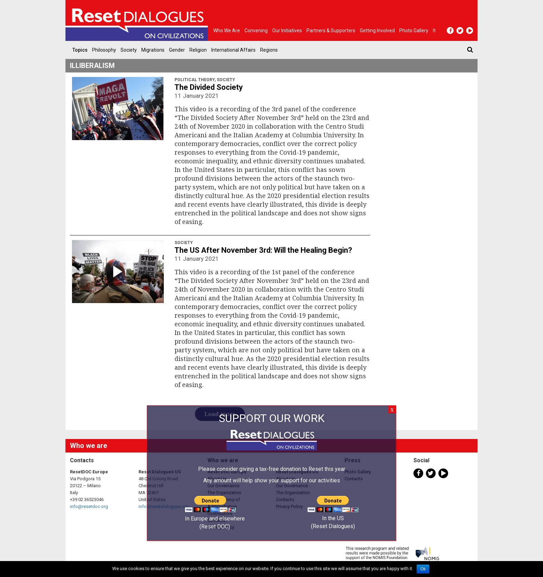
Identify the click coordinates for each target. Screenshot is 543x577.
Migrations (152, 50)
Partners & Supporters (330, 30)
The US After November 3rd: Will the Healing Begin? (263, 250)
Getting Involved (377, 30)
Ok (423, 569)
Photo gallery (413, 30)
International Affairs (233, 50)
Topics (80, 50)
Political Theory (195, 79)
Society (129, 50)
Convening (256, 30)
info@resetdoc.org (89, 506)
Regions (269, 50)
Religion (198, 50)
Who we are (226, 30)
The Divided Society (209, 87)
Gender (177, 50)
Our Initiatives (287, 30)
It (434, 30)
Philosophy (104, 50)
